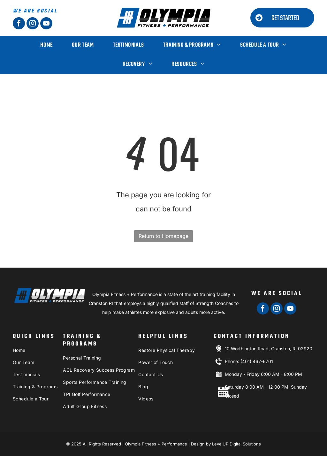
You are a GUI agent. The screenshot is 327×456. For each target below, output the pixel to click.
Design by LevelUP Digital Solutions (226, 443)
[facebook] (19, 24)
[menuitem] (46, 45)
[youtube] (46, 24)
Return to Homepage (163, 236)
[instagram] (33, 24)
